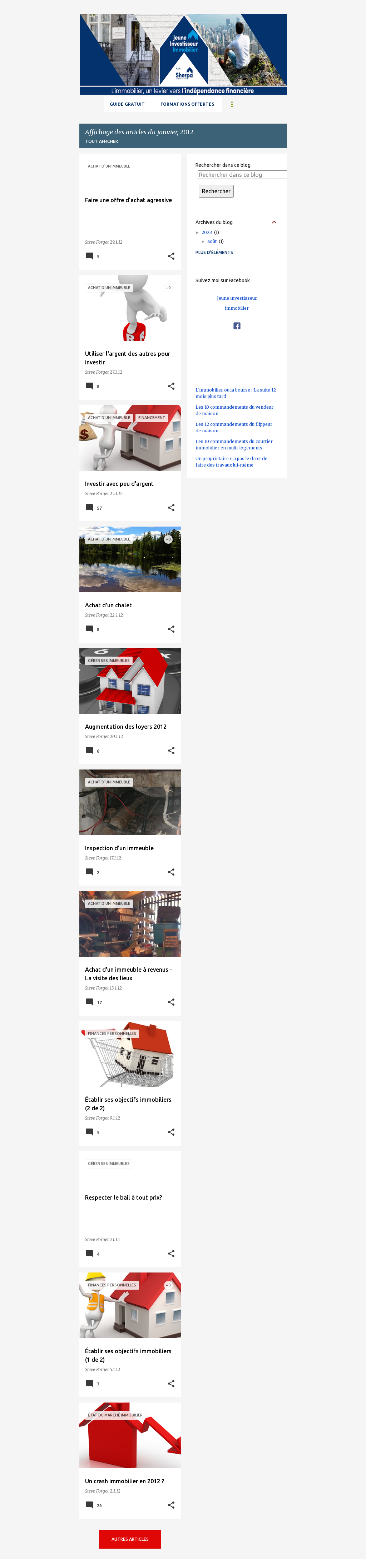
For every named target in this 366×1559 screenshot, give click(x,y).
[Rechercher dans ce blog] (243, 174)
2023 (210, 232)
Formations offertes (187, 104)
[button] (171, 256)
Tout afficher (101, 141)
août (215, 241)
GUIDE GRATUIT (127, 104)
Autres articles (130, 1539)
